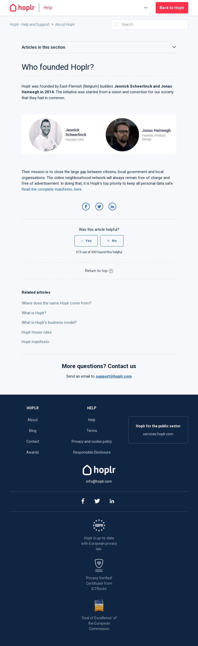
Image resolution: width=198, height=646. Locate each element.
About (33, 420)
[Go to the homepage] (33, 7)
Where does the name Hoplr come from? (57, 303)
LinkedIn (113, 211)
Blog (32, 431)
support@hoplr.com (114, 376)
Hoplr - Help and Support (30, 24)
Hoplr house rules (37, 332)
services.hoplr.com (158, 434)
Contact (32, 441)
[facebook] (82, 501)
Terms (92, 431)
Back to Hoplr (172, 7)
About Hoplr (65, 24)
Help (91, 420)
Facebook (87, 211)
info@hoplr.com (99, 481)
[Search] (149, 24)
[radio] (86, 240)
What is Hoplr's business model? (49, 322)
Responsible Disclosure (92, 452)
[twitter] (97, 501)
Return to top (99, 270)
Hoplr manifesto (35, 341)
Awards (32, 452)
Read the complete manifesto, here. (52, 189)
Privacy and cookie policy (92, 441)
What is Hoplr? (34, 313)
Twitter (100, 211)
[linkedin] (112, 501)
